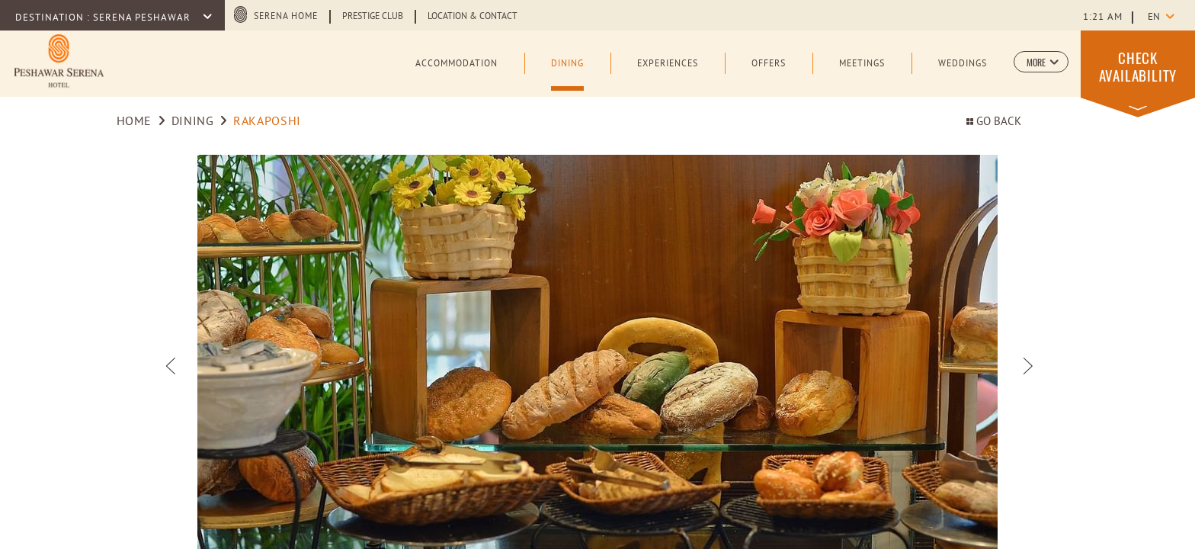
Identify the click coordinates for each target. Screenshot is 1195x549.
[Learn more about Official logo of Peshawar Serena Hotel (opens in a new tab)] (59, 62)
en (1154, 17)
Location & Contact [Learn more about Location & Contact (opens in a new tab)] (472, 17)
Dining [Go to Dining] (192, 122)
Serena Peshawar (143, 18)
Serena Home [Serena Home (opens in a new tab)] (286, 17)
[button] (1041, 61)
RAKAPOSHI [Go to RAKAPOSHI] (267, 122)
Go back (993, 122)
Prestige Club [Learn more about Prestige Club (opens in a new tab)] (372, 17)
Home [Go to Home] (134, 122)
